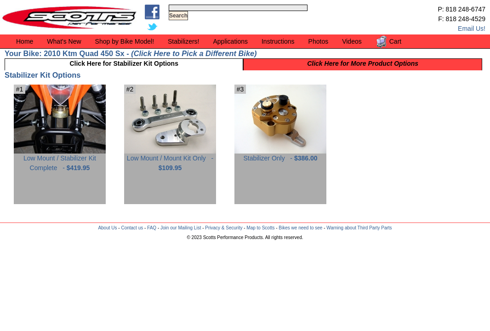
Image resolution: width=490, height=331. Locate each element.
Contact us (132, 227)
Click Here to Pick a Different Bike (194, 53)
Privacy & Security (223, 227)
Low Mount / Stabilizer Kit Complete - (60, 159)
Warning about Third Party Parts (359, 227)
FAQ (151, 227)
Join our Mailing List (180, 227)
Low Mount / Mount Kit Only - (170, 159)
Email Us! (471, 28)
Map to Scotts (260, 227)
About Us (107, 227)
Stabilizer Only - (280, 155)
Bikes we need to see (300, 227)
